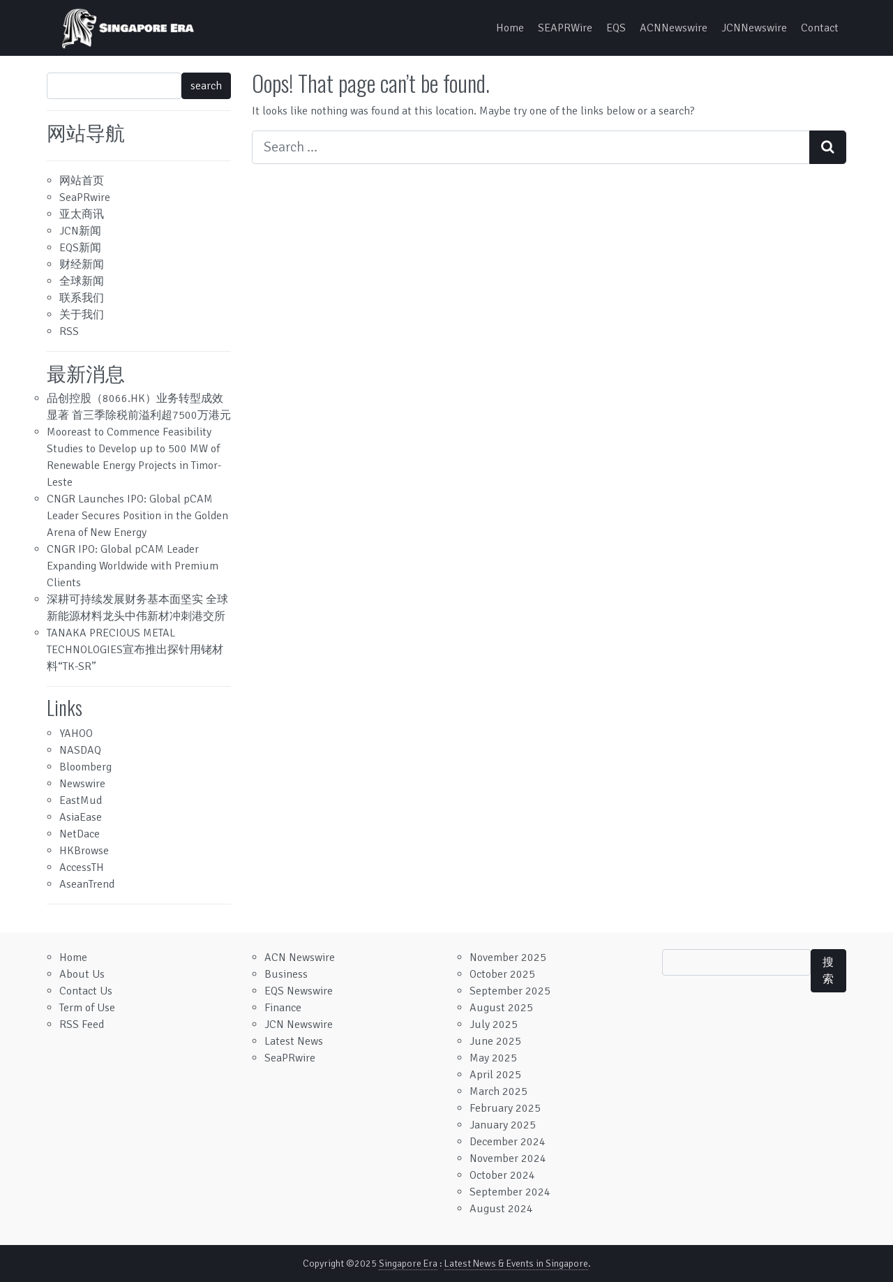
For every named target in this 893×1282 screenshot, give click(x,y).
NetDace (79, 834)
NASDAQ (80, 750)
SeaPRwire (84, 197)
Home (510, 28)
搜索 (828, 970)
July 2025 (494, 1024)
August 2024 (501, 1209)
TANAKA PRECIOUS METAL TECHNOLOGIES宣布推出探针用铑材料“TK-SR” (135, 649)
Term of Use (87, 1008)
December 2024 (508, 1142)
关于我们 (81, 315)
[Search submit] (827, 147)
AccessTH (81, 867)
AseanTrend (86, 884)
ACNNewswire (673, 28)
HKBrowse (84, 851)
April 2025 (495, 1075)
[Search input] (531, 147)
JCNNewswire (754, 28)
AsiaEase (80, 817)
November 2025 (508, 957)
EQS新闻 (80, 248)
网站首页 (81, 181)
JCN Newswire (298, 1024)
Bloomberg (85, 767)
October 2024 (502, 1175)
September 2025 (510, 991)
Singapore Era (408, 1263)
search (206, 86)
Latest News (293, 1041)
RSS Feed (81, 1024)
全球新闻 (81, 281)
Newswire (82, 784)
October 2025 (502, 974)
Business (286, 974)
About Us (82, 974)
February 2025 (505, 1108)
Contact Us (85, 991)
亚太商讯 (81, 214)
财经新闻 (81, 264)
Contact (820, 28)
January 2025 (503, 1125)
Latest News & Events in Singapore (516, 1263)
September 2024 (510, 1192)
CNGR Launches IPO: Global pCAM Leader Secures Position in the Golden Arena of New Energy (137, 515)
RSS (69, 331)
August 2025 (501, 1008)
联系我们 (81, 298)
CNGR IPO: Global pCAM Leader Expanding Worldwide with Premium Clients (132, 566)
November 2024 (508, 1158)
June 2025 (495, 1041)
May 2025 (493, 1058)
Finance (282, 1008)
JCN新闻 (80, 231)
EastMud (80, 800)
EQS (616, 28)
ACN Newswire (299, 957)
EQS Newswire (298, 991)
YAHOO (76, 733)
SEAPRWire (565, 28)
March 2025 (498, 1091)
